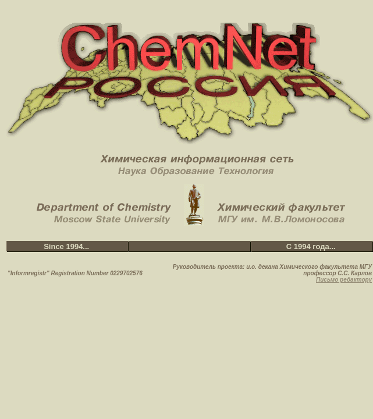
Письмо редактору (344, 279)
